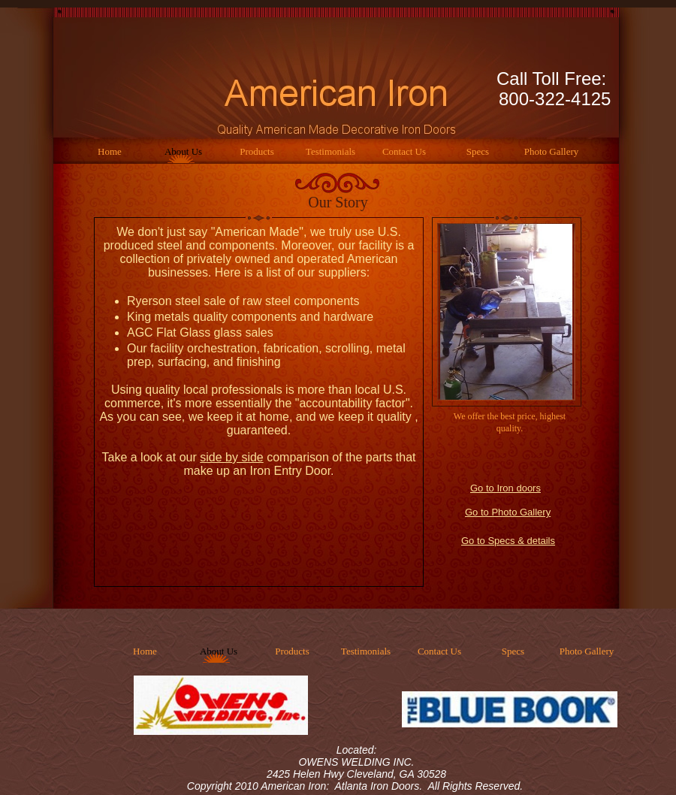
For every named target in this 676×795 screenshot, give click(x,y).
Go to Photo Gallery (508, 512)
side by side (232, 457)
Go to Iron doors (505, 488)
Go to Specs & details (508, 540)
